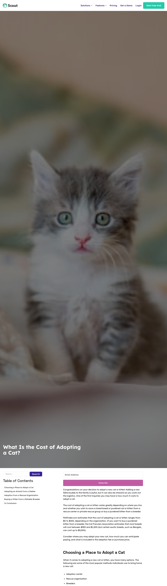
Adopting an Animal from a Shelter (19, 491)
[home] (9, 5)
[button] (86, 5)
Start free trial (153, 5)
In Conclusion (10, 503)
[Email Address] (103, 475)
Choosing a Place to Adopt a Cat (18, 487)
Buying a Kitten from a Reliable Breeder (22, 499)
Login (139, 5)
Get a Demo (126, 5)
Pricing (113, 5)
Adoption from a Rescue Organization (21, 495)
